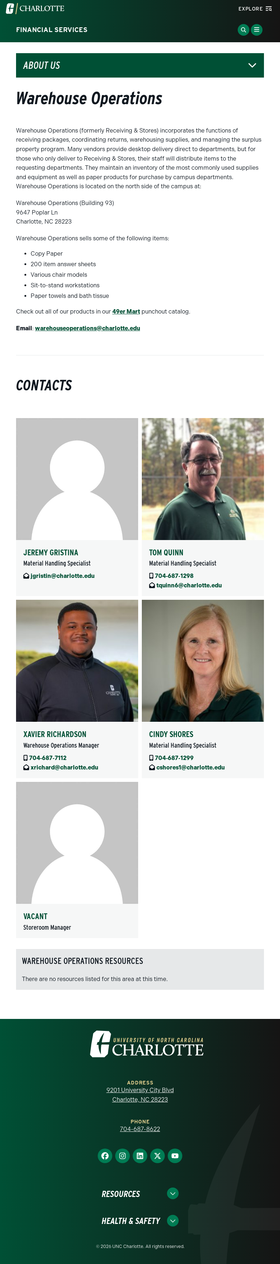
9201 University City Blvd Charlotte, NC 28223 (140, 1095)
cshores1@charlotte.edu (190, 767)
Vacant (35, 916)
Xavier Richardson (54, 734)
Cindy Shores (171, 734)
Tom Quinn (166, 552)
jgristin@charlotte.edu (62, 575)
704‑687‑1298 (174, 575)
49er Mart (126, 311)
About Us (41, 65)
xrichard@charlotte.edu (64, 767)
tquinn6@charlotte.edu (189, 585)
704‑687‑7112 (47, 758)
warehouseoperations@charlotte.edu (87, 328)
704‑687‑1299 (174, 758)
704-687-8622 (140, 1129)
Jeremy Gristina (50, 552)
